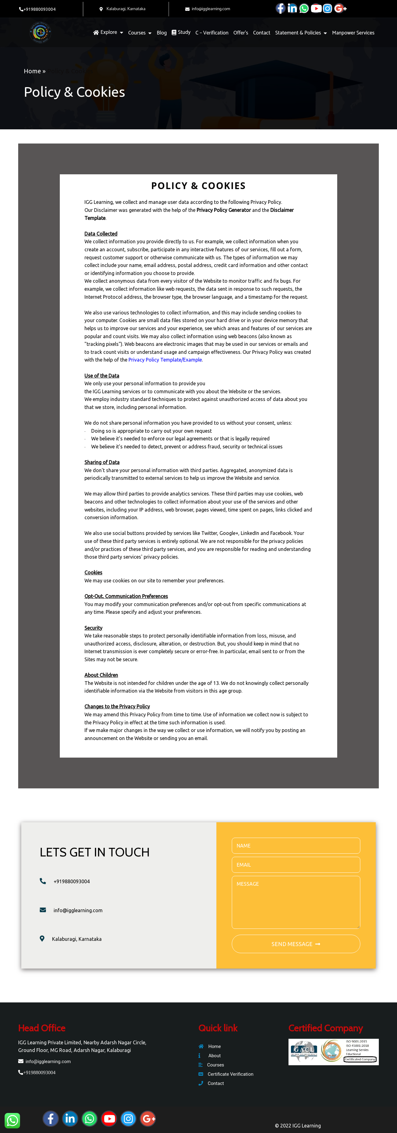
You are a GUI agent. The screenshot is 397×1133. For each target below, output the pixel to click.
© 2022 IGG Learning (298, 1125)
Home (32, 71)
